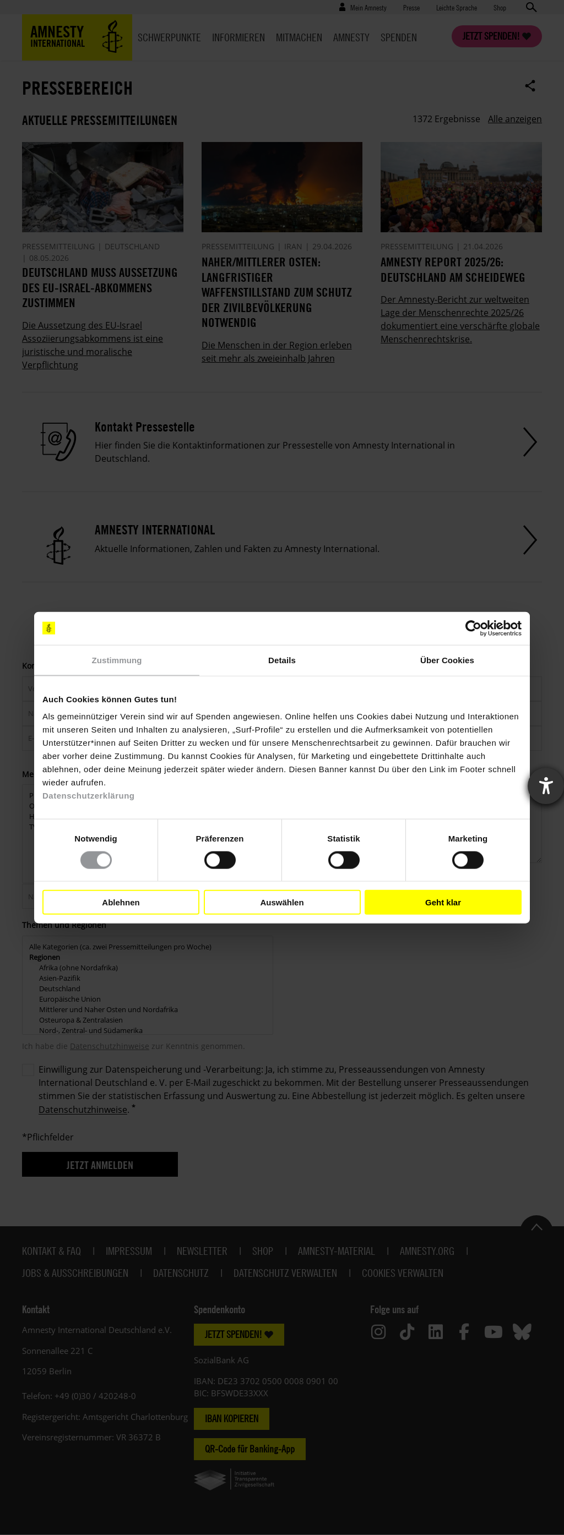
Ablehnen (120, 901)
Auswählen (281, 901)
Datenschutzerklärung (88, 795)
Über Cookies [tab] (447, 659)
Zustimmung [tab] (117, 659)
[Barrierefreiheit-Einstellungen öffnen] (546, 786)
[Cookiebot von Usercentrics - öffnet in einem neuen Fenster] (473, 628)
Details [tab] (282, 659)
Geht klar (443, 901)
